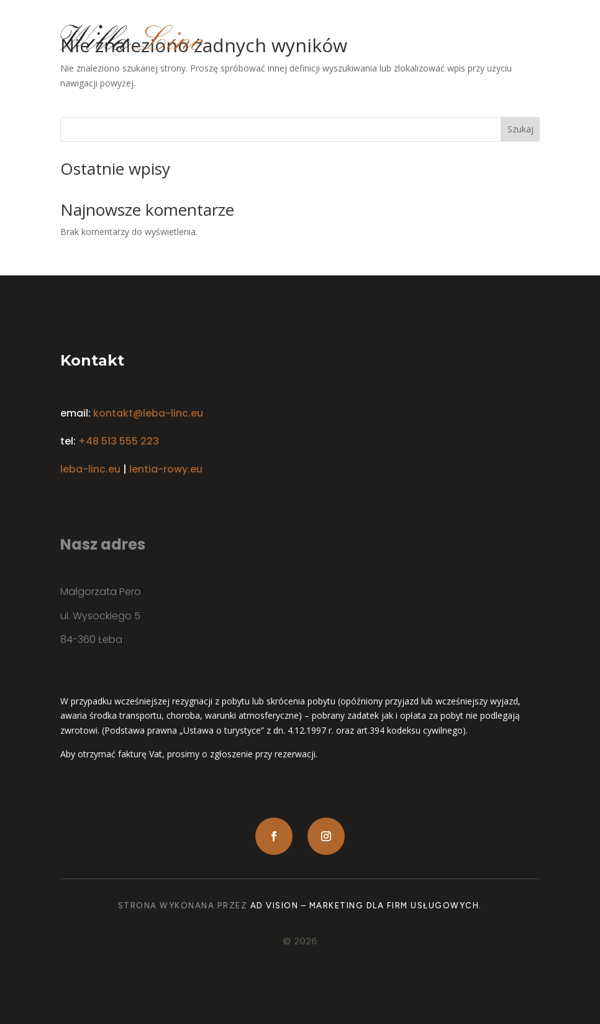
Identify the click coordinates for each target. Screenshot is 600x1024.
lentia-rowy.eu (165, 469)
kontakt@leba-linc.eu (148, 413)
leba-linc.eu (90, 469)
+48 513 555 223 (118, 441)
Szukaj (520, 129)
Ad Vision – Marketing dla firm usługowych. (366, 905)
